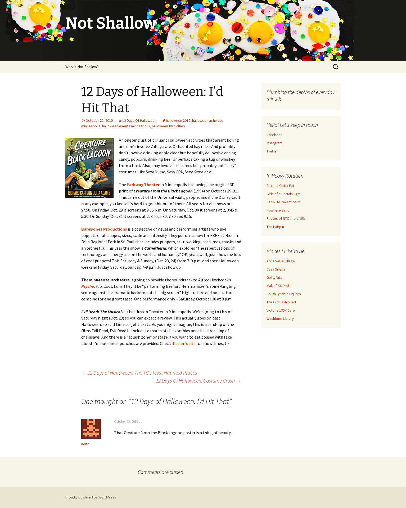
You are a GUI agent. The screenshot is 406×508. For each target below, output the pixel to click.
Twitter (272, 151)
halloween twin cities (168, 126)
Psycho (87, 286)
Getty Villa (274, 277)
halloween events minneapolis (126, 126)
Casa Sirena (276, 269)
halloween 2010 (178, 120)
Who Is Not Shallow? (82, 66)
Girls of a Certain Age (283, 193)
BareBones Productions (104, 229)
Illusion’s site (184, 343)
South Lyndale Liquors (284, 293)
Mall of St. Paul (278, 285)
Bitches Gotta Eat (280, 185)
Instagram (274, 143)
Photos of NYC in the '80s (286, 218)
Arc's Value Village (281, 261)
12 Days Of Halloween (139, 120)
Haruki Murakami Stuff (283, 202)
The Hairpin (275, 226)
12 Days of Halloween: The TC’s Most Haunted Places (139, 372)
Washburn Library (280, 318)
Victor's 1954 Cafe (281, 310)
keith (85, 444)
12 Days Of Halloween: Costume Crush (198, 380)
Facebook (274, 134)
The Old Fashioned (281, 302)
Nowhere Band (278, 210)
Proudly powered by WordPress (90, 497)
